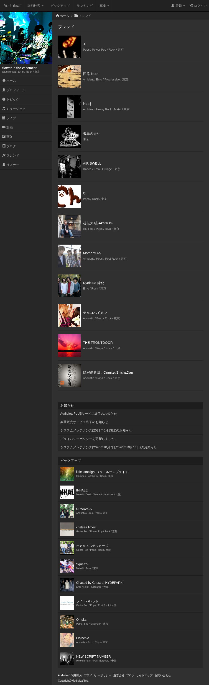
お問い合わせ (163, 675)
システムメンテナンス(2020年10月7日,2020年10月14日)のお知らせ (108, 447)
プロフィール (13, 90)
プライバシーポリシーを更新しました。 (89, 439)
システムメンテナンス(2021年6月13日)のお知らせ (96, 430)
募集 (104, 6)
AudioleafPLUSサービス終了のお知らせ (88, 413)
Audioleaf (11, 5)
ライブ (9, 118)
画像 (7, 137)
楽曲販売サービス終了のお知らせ (84, 422)
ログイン (198, 6)
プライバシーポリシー (97, 675)
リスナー (10, 165)
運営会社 (118, 675)
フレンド (10, 155)
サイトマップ (144, 675)
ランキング (85, 6)
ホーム (9, 81)
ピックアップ (60, 6)
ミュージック (13, 109)
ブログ (9, 146)
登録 (178, 6)
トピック (10, 99)
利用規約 (76, 675)
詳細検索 (35, 6)
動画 (7, 127)
